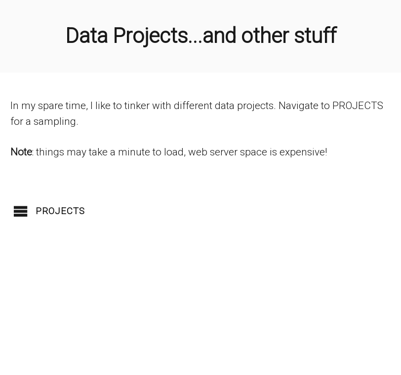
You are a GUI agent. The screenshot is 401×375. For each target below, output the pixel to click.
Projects (60, 211)
